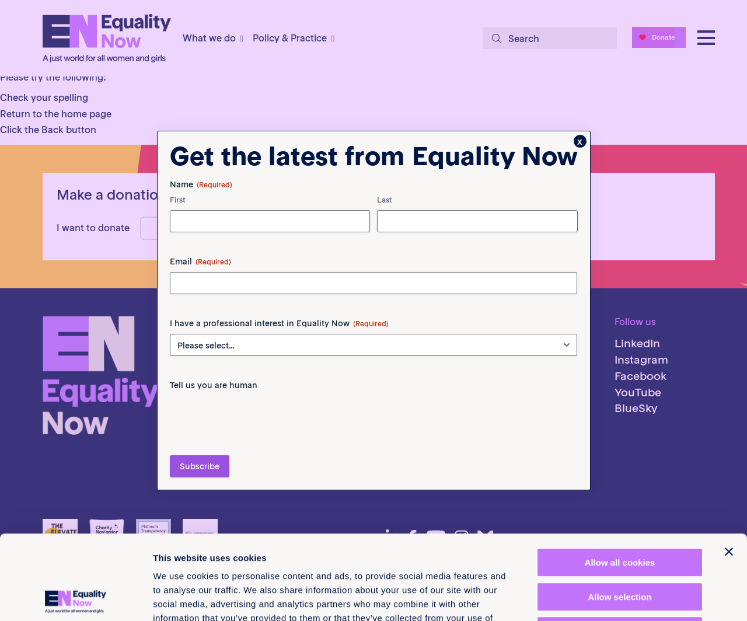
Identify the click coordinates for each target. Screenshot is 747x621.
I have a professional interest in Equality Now (279, 346)
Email (200, 284)
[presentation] (258, 441)
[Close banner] (729, 467)
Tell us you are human (213, 408)
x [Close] (579, 164)
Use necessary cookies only (619, 547)
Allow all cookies (620, 478)
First (178, 223)
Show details (612, 598)
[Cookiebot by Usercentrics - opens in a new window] (76, 598)
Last (384, 223)
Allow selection (619, 513)
